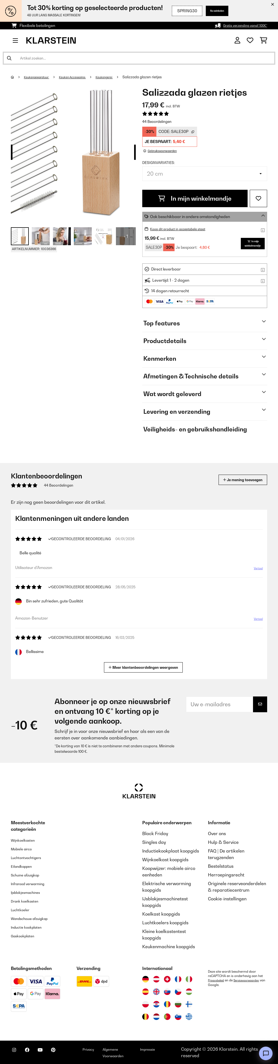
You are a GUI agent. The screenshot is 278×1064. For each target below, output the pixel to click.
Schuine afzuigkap (30, 875)
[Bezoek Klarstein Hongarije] (189, 991)
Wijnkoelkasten (26, 840)
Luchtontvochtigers (30, 857)
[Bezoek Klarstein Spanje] (145, 991)
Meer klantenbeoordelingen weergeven (145, 667)
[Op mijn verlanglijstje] (258, 198)
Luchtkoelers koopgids (165, 922)
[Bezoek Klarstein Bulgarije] (178, 1004)
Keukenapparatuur (40, 77)
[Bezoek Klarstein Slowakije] (167, 991)
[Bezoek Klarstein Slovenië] (178, 1016)
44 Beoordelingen (157, 121)
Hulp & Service (223, 842)
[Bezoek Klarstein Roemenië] (167, 1004)
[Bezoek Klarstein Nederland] (156, 1016)
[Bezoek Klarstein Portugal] (167, 1016)
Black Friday (155, 833)
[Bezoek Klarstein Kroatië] (156, 1004)
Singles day (154, 842)
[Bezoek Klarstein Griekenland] (189, 1017)
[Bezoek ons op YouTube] (51, 1053)
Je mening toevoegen (235, 480)
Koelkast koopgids (161, 914)
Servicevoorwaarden (223, 985)
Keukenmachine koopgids (168, 946)
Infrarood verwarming (33, 883)
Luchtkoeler (23, 909)
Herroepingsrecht (226, 875)
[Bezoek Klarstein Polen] (145, 1004)
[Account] (237, 40)
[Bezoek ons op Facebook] (33, 1053)
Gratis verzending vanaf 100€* (240, 25)
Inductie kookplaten (31, 927)
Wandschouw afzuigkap (35, 918)
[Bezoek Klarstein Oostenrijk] (156, 979)
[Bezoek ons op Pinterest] (68, 1053)
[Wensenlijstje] (250, 40)
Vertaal (255, 570)
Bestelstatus (220, 866)
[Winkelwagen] (263, 40)
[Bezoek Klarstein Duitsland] (145, 979)
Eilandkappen (25, 866)
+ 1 (126, 236)
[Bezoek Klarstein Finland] (189, 1004)
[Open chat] (266, 1053)
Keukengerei (120, 77)
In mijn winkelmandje (195, 198)
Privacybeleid (218, 980)
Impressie (170, 1049)
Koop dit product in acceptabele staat (184, 228)
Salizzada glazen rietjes (160, 77)
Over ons (217, 833)
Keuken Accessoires (83, 77)
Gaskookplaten (26, 935)
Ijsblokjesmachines (30, 892)
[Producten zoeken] (139, 58)
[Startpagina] (18, 77)
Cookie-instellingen (227, 898)
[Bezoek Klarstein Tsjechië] (178, 991)
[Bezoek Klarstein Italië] (189, 979)
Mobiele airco (25, 848)
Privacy (107, 1049)
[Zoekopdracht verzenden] (9, 58)
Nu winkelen (212, 10)
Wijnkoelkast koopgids (165, 859)
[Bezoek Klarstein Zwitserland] (167, 979)
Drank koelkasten (29, 901)
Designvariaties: (158, 162)
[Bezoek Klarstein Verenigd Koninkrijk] (156, 991)
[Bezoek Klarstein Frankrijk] (178, 979)
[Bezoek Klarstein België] (145, 1016)
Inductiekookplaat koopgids (170, 851)
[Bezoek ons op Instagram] (16, 1053)
